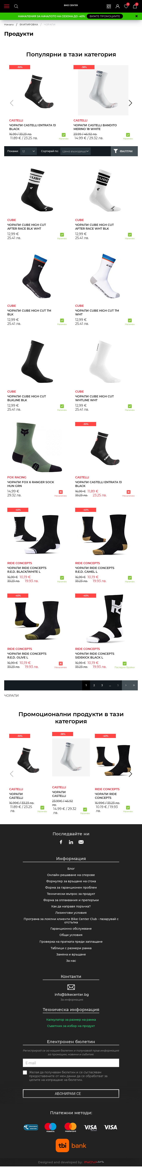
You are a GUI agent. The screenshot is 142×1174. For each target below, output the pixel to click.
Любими (127, 4)
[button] (11, 103)
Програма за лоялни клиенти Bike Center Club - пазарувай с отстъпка (71, 925)
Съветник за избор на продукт (71, 1033)
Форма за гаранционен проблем (71, 889)
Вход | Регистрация (116, 6)
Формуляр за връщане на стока (71, 883)
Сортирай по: (50, 151)
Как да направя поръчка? (71, 909)
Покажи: (12, 151)
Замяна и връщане (71, 960)
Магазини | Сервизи (107, 6)
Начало (9, 24)
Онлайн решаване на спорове (71, 876)
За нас (71, 967)
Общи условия (71, 940)
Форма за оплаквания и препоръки (71, 903)
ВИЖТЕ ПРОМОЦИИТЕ (105, 16)
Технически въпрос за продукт (71, 896)
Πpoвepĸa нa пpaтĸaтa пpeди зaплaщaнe (70, 947)
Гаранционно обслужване (71, 933)
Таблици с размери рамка (71, 954)
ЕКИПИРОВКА (29, 24)
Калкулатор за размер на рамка (71, 1026)
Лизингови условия (71, 916)
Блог (71, 869)
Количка (136, 4)
